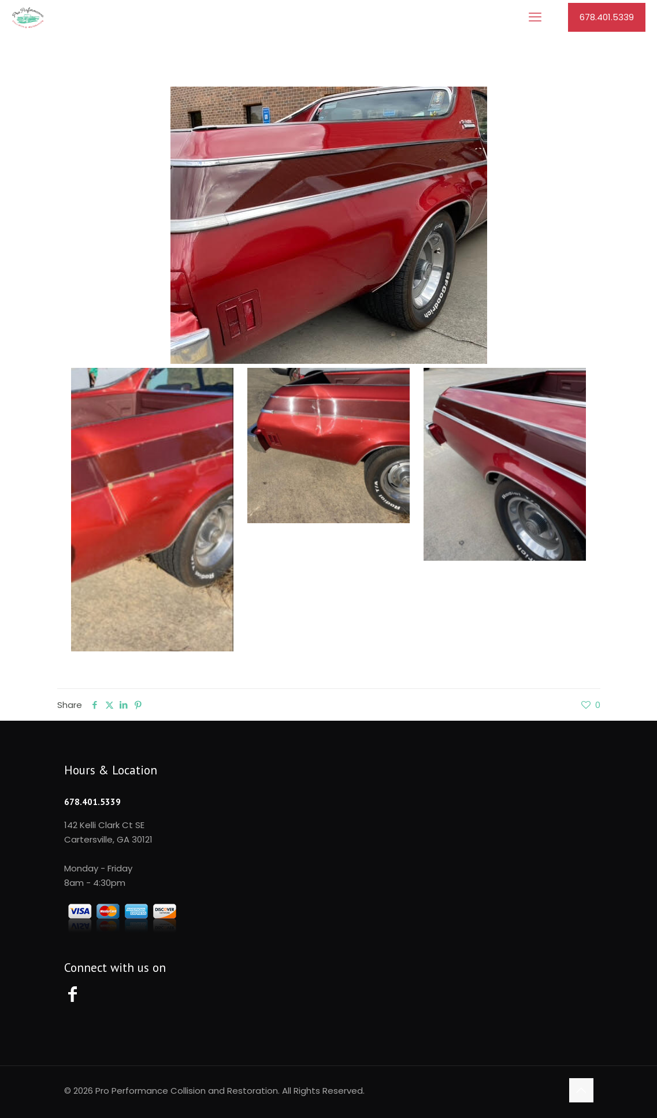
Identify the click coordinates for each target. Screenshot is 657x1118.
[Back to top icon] (581, 1090)
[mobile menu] (535, 17)
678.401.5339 (607, 17)
